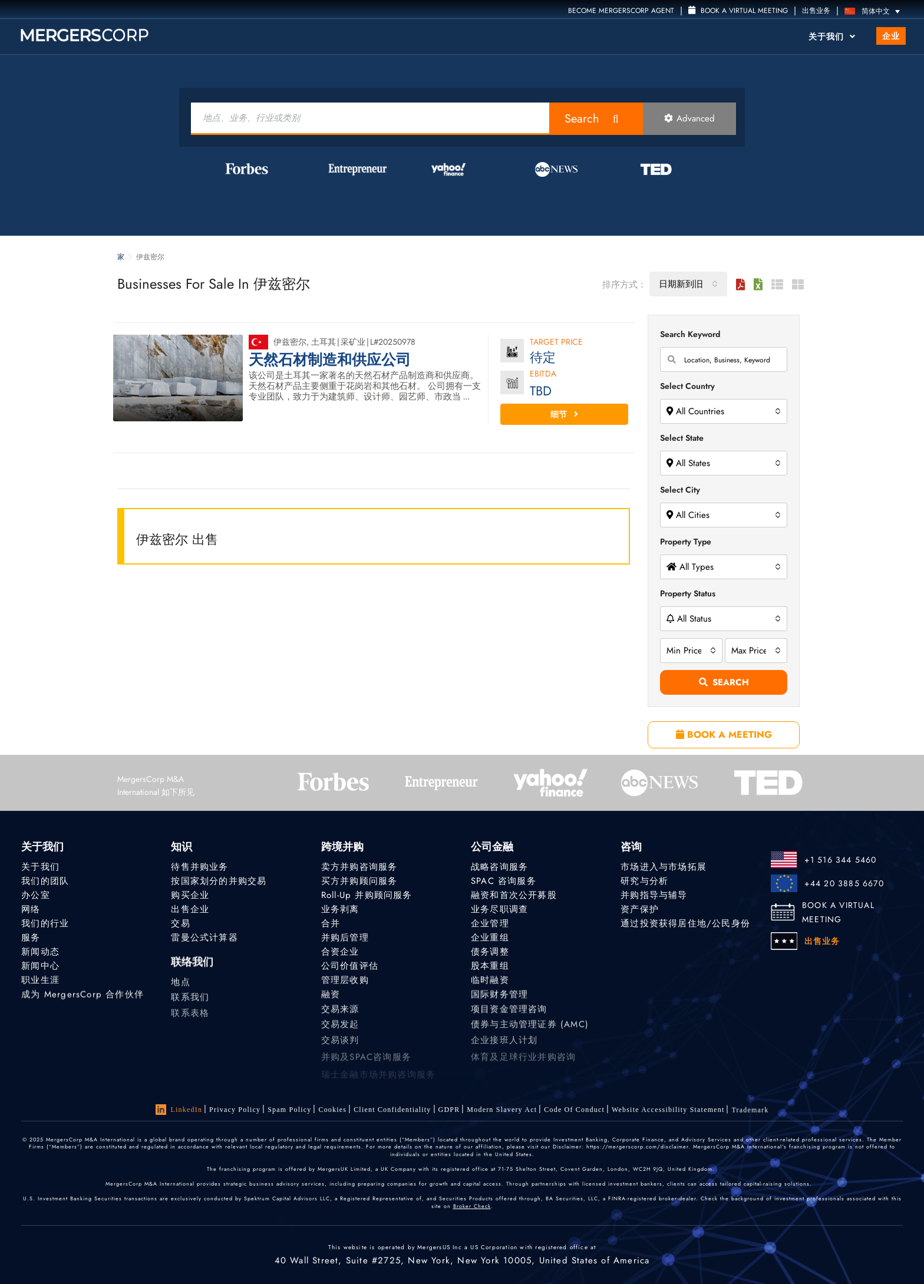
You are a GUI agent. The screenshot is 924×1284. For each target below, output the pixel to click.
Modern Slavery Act (502, 1109)
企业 (891, 36)
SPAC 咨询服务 (503, 881)
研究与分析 (644, 881)
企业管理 (490, 923)
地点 (180, 987)
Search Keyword (690, 334)
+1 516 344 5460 (840, 860)
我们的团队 (45, 881)
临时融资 (490, 982)
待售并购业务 (199, 867)
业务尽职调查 (499, 909)
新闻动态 (40, 952)
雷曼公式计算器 (204, 937)
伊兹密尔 (289, 342)
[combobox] (688, 284)
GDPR (449, 1109)
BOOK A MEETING (724, 734)
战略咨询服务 (499, 867)
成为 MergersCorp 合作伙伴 (82, 998)
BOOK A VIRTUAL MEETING (838, 912)
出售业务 (816, 10)
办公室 (35, 895)
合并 (330, 923)
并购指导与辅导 (654, 895)
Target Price (556, 343)
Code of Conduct (574, 1110)
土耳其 (323, 342)
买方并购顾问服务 (359, 881)
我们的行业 (45, 923)
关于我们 (832, 36)
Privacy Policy (234, 1109)
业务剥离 (340, 909)
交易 (180, 923)
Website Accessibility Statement (668, 1112)
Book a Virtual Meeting (738, 10)
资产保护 (640, 909)
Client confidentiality (392, 1109)
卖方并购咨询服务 (359, 867)
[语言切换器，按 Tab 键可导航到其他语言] (875, 11)
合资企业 (340, 952)
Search (582, 118)
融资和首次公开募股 (514, 895)
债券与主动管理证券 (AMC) (530, 1032)
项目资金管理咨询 (509, 1015)
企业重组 (490, 937)
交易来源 (340, 1015)
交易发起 (340, 1032)
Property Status (687, 593)
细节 (564, 414)
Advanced (689, 118)
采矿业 (353, 342)
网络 (30, 909)
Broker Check (472, 1206)
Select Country (687, 386)
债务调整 (490, 952)
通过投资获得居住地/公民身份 (685, 923)
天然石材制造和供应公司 (330, 359)
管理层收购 (345, 982)
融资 (330, 998)
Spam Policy (289, 1109)
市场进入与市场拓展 (664, 867)
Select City (680, 490)
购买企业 (190, 895)
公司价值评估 (349, 966)
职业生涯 (40, 982)
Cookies (332, 1109)
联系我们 (190, 1005)
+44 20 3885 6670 (844, 883)
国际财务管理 (499, 998)
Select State (682, 438)
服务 (30, 937)
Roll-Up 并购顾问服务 (366, 895)
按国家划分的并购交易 (218, 881)
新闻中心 (40, 966)
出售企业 (190, 909)
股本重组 (490, 966)
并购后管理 (345, 937)
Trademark (749, 1114)
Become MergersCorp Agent (621, 10)
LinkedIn (179, 1109)
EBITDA (543, 374)
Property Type (685, 541)
